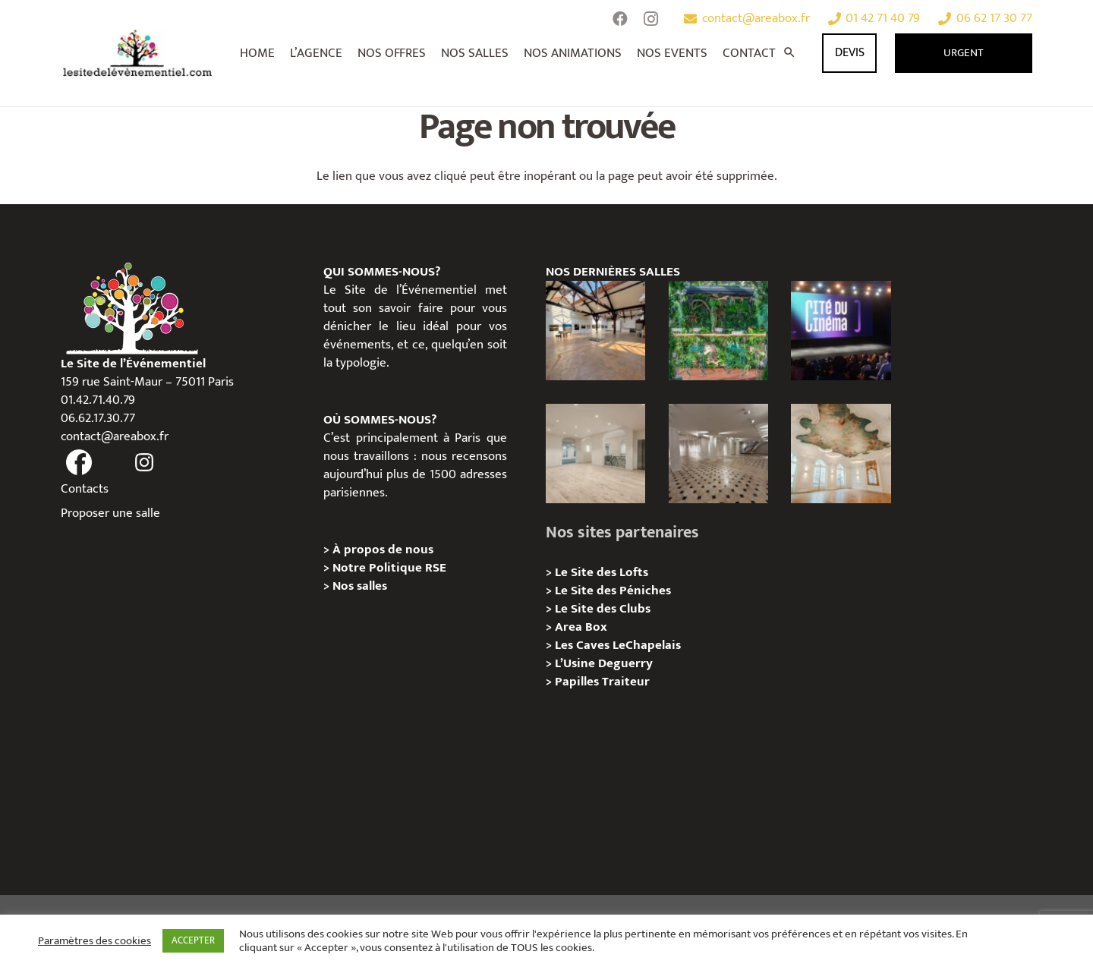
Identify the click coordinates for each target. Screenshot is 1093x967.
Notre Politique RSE (389, 567)
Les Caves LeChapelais (618, 645)
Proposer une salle (110, 513)
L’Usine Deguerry (604, 663)
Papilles (578, 681)
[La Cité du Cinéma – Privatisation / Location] (840, 330)
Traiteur (626, 681)
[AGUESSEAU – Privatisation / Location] (595, 453)
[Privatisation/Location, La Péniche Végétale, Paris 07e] (718, 330)
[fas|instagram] (145, 463)
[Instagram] (650, 19)
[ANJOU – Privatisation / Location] (718, 453)
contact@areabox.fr (115, 436)
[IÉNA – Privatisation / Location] (840, 453)
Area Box (581, 627)
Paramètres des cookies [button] (94, 941)
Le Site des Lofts (601, 572)
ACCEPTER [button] (193, 940)
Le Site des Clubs (602, 608)
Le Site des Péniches (613, 590)
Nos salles (359, 586)
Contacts (85, 488)
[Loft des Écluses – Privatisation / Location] (595, 330)
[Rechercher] (789, 53)
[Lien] (138, 53)
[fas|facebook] (79, 463)
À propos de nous (382, 549)
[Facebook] (620, 19)
